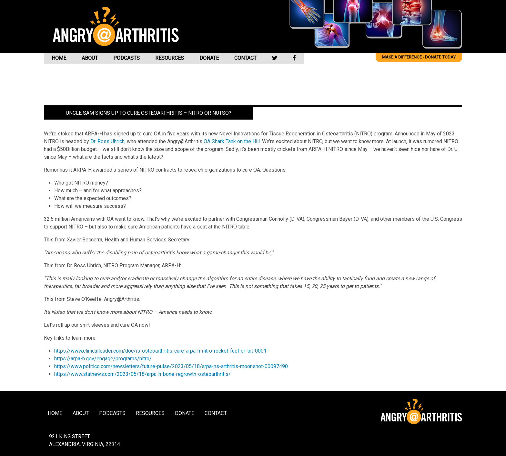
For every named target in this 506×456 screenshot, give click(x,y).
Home (59, 58)
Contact (245, 58)
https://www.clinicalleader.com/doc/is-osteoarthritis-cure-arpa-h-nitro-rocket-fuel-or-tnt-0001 (160, 351)
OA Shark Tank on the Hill (232, 141)
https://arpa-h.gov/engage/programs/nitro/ (103, 358)
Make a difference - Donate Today (419, 57)
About (90, 58)
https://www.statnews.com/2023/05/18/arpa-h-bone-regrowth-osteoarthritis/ (142, 374)
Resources (169, 58)
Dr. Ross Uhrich (107, 141)
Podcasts (126, 58)
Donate (209, 58)
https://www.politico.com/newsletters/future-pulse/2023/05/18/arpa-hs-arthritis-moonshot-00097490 (171, 366)
